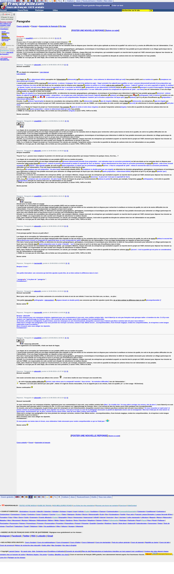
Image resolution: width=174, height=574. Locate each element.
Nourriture (82, 520)
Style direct (123, 523)
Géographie (62, 517)
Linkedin (41, 536)
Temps (160, 523)
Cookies (51, 554)
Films (170, 514)
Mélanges (32, 520)
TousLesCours (83, 497)
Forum (34, 26)
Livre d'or (4, 35)
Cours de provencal (7, 545)
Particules (131, 520)
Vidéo (41, 526)
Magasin (153, 517)
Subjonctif (131, 523)
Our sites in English (69, 545)
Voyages (71, 526)
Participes (123, 520)
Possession (14, 523)
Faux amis (130, 514)
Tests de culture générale (121, 542)
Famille (122, 514)
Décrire (85, 514)
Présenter (85, 523)
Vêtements (79, 526)
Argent (69, 511)
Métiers (50, 520)
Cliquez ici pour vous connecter (7, 18)
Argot (75, 511)
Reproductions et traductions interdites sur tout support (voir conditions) (117, 551)
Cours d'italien (75, 542)
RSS (33, 536)
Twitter (26, 536)
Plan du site (5, 36)
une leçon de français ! (6, 53)
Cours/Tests (23, 10)
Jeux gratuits (3, 58)
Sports (115, 523)
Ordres (105, 520)
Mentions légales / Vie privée (37, 554)
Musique (25, 520)
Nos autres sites (4, 59)
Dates (64, 514)
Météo (57, 520)
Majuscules (167, 517)
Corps (38, 514)
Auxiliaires (94, 511)
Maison (159, 517)
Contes (23, 514)
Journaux (122, 517)
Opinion (99, 520)
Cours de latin (165, 542)
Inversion (110, 517)
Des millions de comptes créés (6, 23)
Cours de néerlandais (103, 542)
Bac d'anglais (56, 545)
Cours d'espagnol (62, 542)
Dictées (78, 514)
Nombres (69, 520)
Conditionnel (150, 511)
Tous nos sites (104, 497)
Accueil (3, 10)
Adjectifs (40, 511)
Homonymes (78, 517)
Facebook (16, 536)
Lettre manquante (133, 517)
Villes (58, 526)
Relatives (108, 523)
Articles (81, 511)
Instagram (5, 536)
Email (50, 536)
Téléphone (33, 526)
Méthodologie (42, 520)
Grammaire (34, 517)
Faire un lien (5, 40)
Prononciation (50, 523)
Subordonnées (141, 523)
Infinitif (96, 517)
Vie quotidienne (49, 526)
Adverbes (47, 511)
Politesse (161, 520)
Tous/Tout (9, 526)
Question (100, 523)
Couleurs (45, 514)
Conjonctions (5, 514)
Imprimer (4, 34)
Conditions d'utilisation (56, 551)
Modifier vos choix (61, 554)
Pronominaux (31, 523)
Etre (106, 514)
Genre (21, 517)
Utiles (55, 10)
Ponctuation (4, 523)
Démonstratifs (94, 514)
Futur (10, 517)
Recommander (6, 38)
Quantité (93, 523)
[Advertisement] (95, 467)
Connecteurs (15, 514)
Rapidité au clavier (151, 542)
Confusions (161, 511)
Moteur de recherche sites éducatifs (28, 545)
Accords (32, 511)
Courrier (52, 514)
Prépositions (69, 523)
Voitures (64, 526)
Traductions (18, 526)
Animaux (63, 511)
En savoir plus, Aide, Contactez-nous (34, 551)
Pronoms (40, 523)
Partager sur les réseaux (16, 557)
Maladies (3, 520)
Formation (3, 517)
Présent (77, 523)
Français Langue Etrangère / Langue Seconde (151, 514)
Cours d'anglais (30, 542)
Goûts (26, 517)
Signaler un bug (6, 39)
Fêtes (16, 517)
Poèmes (22, 523)
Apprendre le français (48, 26)
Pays (149, 520)
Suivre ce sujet (112, 30)
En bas (63, 26)
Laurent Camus (14, 551)
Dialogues (71, 514)
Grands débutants (45, 517)
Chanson (102, 511)
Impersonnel (88, 517)
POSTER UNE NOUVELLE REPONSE (88, 30)
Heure (70, 517)
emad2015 (29, 38)
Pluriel (154, 520)
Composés (141, 511)
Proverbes (59, 523)
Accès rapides (5, 32)
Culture (65, 497)
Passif (138, 520)
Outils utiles (46, 545)
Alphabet (55, 511)
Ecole (102, 514)
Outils (93, 497)
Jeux (73, 497)
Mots (9, 520)
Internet (103, 517)
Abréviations (23, 511)
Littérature (144, 517)
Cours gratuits (23, 26)
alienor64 (37, 65)
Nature (62, 520)
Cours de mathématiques (46, 542)
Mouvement (16, 520)
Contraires (31, 514)
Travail (26, 526)
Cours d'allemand (88, 542)
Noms (76, 520)
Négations (91, 520)
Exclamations (114, 514)
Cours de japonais (137, 542)
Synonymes (152, 523)
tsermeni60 (38, 263)
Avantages (4, 29)
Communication (112, 511)
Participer (39, 10)
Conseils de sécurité (73, 551)
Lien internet (44, 72)
